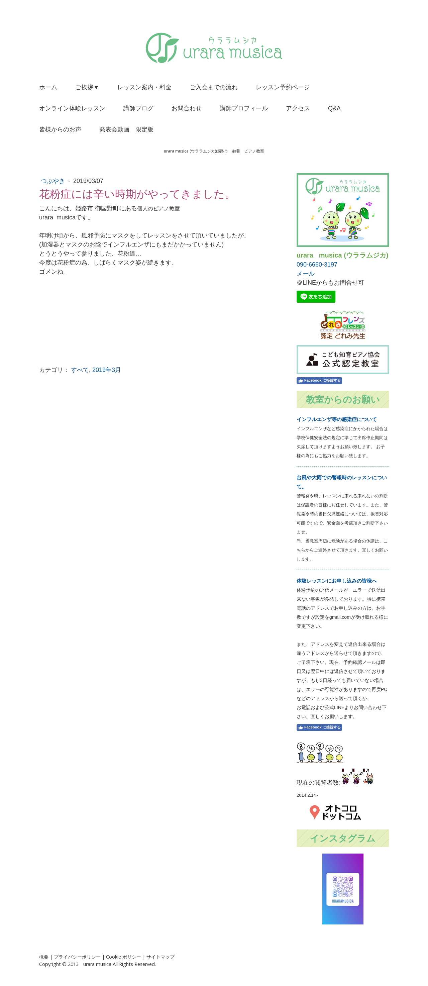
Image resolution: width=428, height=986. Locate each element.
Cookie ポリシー (123, 957)
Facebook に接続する (319, 380)
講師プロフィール (244, 108)
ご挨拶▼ (87, 87)
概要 (43, 957)
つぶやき (54, 181)
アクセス (298, 108)
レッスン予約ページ (283, 87)
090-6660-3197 (317, 264)
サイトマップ (160, 957)
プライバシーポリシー (77, 957)
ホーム (48, 87)
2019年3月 (106, 370)
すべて (80, 370)
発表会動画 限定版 (126, 129)
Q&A (334, 108)
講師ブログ (138, 108)
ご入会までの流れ (214, 87)
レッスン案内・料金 (144, 87)
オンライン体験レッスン (72, 108)
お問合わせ (187, 108)
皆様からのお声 (60, 129)
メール (306, 273)
